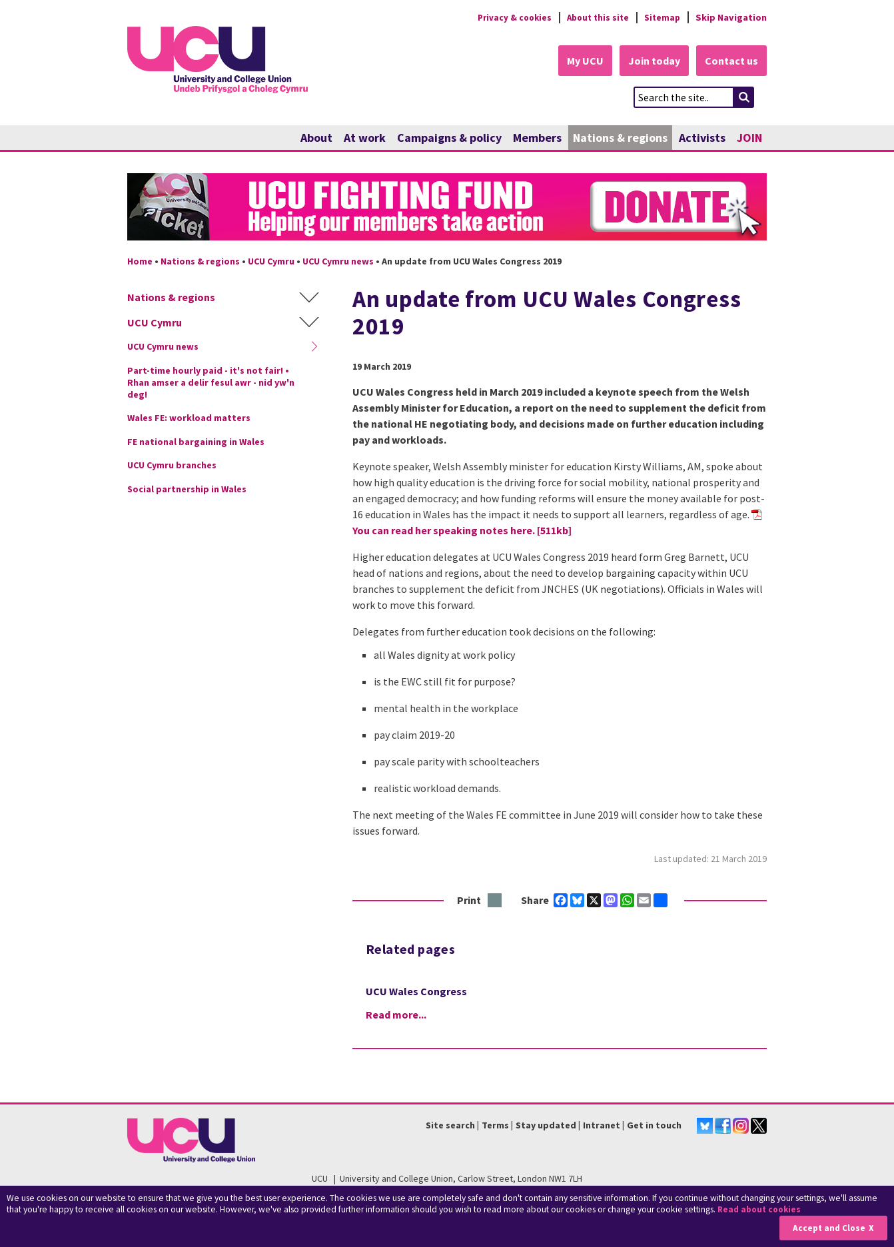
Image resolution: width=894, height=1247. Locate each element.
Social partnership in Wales (186, 490)
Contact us (730, 61)
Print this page (495, 901)
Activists (702, 138)
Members (537, 138)
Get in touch (654, 1126)
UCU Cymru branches (172, 466)
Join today (651, 61)
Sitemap (661, 17)
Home (140, 262)
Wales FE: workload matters (188, 418)
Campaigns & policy (449, 138)
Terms (495, 1126)
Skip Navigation (731, 17)
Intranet (601, 1126)
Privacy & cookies (506, 17)
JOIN (749, 138)
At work (365, 138)
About (316, 138)
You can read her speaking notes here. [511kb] (462, 531)
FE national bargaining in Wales (195, 442)
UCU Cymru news (338, 262)
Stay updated (546, 1126)
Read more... (396, 1014)
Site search (450, 1126)
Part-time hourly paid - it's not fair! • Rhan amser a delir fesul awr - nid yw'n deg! (210, 383)
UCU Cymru (271, 262)
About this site (594, 17)
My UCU (579, 61)
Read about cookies (761, 1210)
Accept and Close (828, 1228)
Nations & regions (620, 138)
